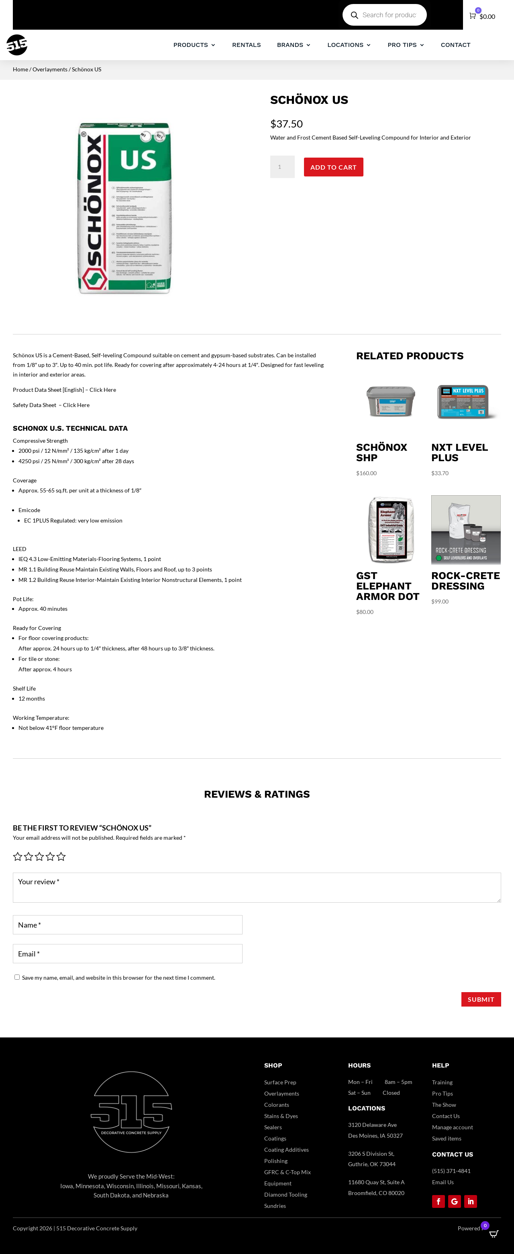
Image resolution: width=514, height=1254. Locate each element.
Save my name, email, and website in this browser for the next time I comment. (118, 977)
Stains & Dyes (281, 1115)
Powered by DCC (479, 1228)
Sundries (275, 1205)
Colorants (276, 1104)
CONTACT (456, 45)
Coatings (275, 1138)
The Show (444, 1104)
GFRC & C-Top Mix (287, 1172)
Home (20, 69)
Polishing (276, 1160)
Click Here (103, 389)
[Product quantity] (282, 167)
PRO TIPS (402, 45)
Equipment (278, 1183)
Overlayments (50, 69)
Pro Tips (442, 1093)
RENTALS (246, 45)
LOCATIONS (345, 45)
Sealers (273, 1127)
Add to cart (333, 167)
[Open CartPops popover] (494, 1234)
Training (442, 1082)
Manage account (452, 1127)
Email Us (443, 1182)
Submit (481, 999)
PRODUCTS (190, 45)
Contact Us (446, 1115)
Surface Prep (280, 1082)
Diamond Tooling (285, 1194)
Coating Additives (286, 1149)
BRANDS (290, 45)
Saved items (446, 1138)
